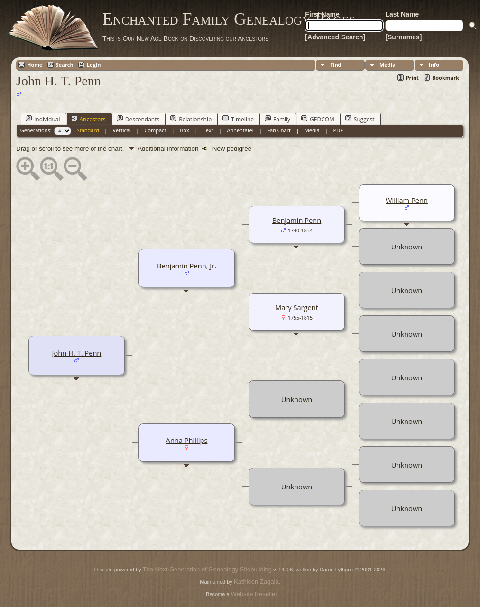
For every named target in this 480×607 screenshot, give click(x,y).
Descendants (138, 119)
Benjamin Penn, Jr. (186, 265)
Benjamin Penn (297, 220)
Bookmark (445, 77)
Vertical (122, 130)
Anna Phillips (187, 440)
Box (184, 130)
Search (65, 64)
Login (94, 64)
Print (412, 77)
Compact (155, 130)
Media (387, 64)
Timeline (238, 119)
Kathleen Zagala (256, 581)
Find (336, 64)
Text (208, 130)
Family (277, 119)
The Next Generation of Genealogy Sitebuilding (207, 569)
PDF (338, 130)
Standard (88, 130)
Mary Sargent (296, 307)
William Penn (407, 200)
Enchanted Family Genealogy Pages (228, 18)
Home (35, 64)
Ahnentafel (240, 130)
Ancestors (88, 119)
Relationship (191, 119)
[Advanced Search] (335, 37)
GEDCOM (317, 119)
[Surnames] (403, 37)
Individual (43, 119)
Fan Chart (279, 130)
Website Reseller (254, 594)
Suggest (360, 119)
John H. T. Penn (77, 353)
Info (434, 64)
